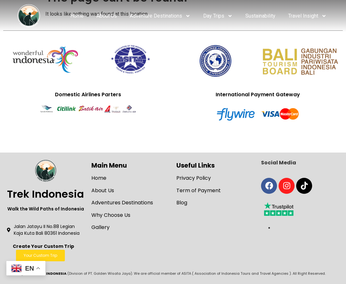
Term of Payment (198, 190)
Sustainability (260, 16)
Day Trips (218, 16)
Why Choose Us (110, 215)
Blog (181, 202)
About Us (106, 16)
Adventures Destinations (122, 202)
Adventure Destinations (160, 16)
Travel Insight (307, 16)
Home (77, 16)
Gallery (100, 227)
